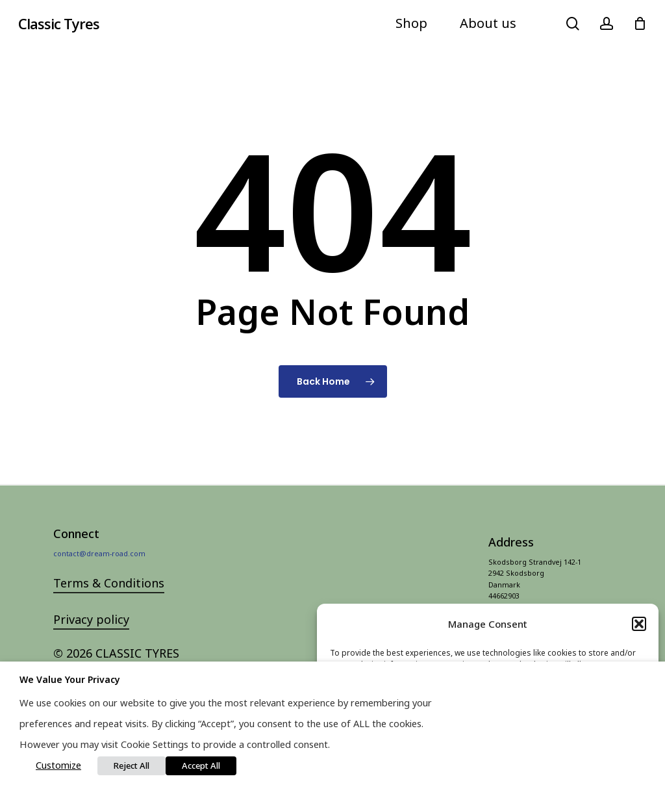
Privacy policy (91, 641)
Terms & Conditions (108, 605)
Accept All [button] (201, 765)
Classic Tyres (58, 23)
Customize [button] (58, 764)
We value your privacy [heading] (69, 679)
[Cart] (640, 23)
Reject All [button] (131, 765)
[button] (639, 623)
